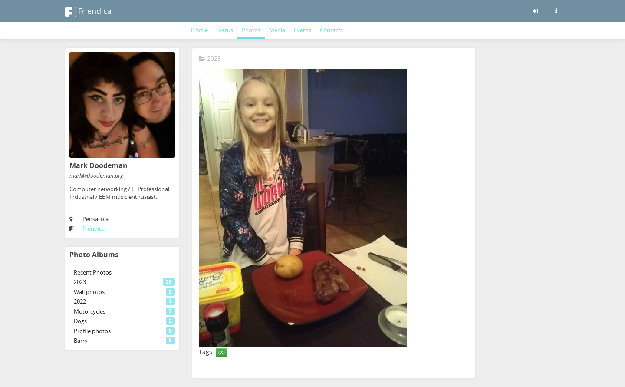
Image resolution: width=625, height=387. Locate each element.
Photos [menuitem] (251, 30)
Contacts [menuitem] (331, 30)
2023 (210, 58)
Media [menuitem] (277, 30)
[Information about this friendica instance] (556, 11)
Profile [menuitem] (199, 30)
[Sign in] (535, 11)
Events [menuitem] (302, 30)
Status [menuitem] (225, 30)
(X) (221, 352)
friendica (93, 228)
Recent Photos (93, 272)
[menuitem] (122, 273)
